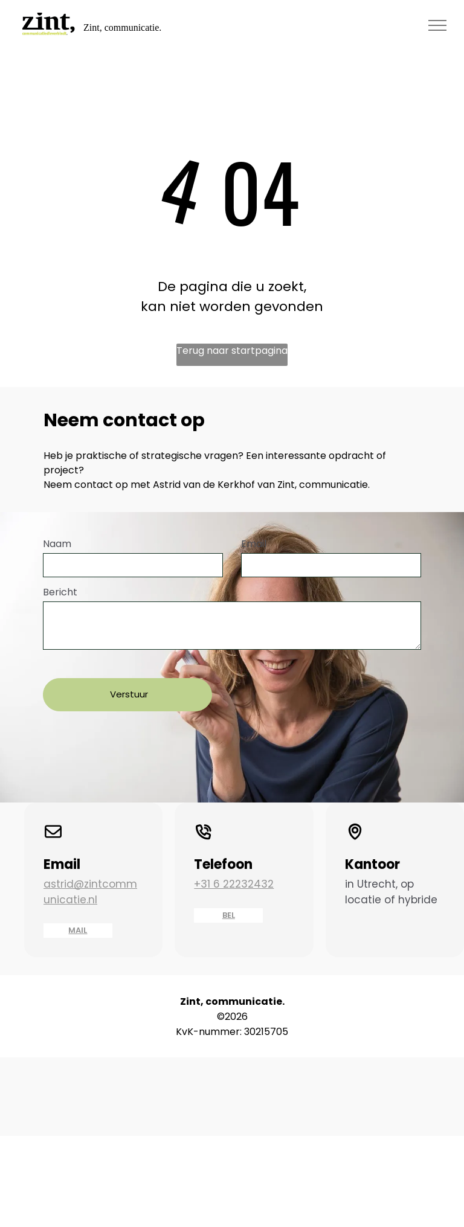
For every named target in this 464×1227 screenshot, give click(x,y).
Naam (57, 544)
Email (253, 544)
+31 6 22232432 (234, 869)
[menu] (437, 25)
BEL (228, 900)
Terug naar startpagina (232, 350)
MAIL (77, 915)
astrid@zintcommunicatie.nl (90, 877)
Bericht (60, 592)
